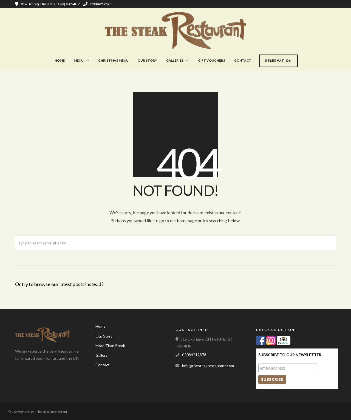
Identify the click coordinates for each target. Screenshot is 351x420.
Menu (79, 60)
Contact (242, 60)
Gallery (101, 355)
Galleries (174, 60)
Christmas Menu (113, 60)
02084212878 (97, 4)
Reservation (278, 60)
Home (60, 60)
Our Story (147, 60)
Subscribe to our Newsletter (289, 354)
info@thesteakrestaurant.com (208, 365)
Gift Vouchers (211, 60)
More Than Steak (110, 345)
